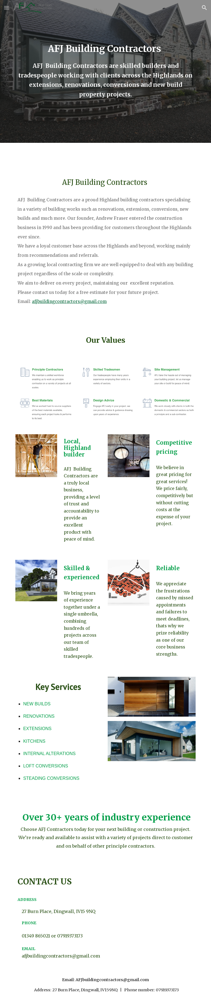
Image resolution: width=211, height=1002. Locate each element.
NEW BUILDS (37, 704)
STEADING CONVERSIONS (51, 778)
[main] (105, 49)
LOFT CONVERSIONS (45, 766)
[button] (6, 7)
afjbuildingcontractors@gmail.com (69, 301)
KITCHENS (34, 741)
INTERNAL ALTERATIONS (49, 753)
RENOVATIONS (38, 716)
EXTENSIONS (37, 728)
